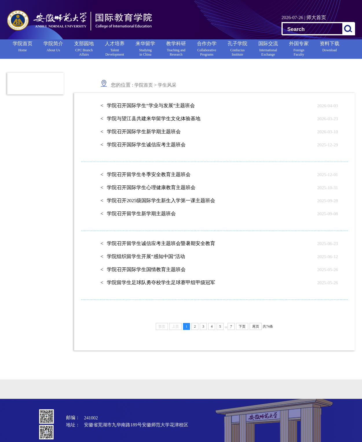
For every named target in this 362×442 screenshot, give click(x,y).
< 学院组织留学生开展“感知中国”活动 (142, 256)
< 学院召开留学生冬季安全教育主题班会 (145, 174)
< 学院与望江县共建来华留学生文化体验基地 (150, 118)
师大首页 (316, 17)
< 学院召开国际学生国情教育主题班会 (143, 269)
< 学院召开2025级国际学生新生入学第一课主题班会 (157, 200)
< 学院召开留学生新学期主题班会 (138, 213)
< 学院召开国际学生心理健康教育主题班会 (147, 187)
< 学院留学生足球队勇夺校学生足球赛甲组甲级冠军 (157, 282)
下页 (242, 326)
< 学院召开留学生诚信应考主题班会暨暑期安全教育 (157, 243)
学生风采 (167, 85)
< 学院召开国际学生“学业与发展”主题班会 (147, 105)
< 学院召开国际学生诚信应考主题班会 (143, 144)
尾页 (255, 326)
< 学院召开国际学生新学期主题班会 (140, 131)
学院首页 (143, 85)
